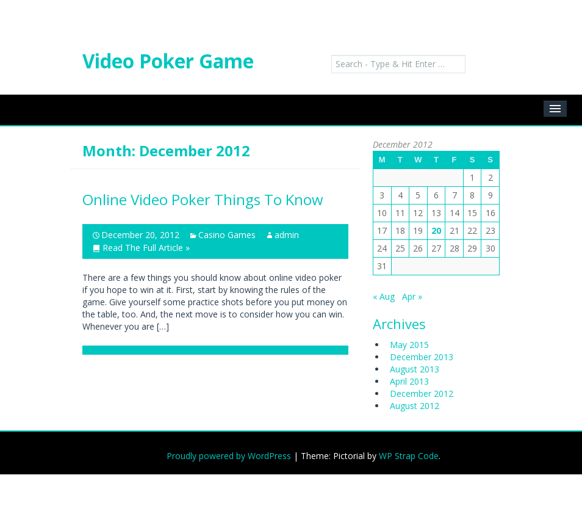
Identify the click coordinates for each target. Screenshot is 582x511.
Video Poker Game (168, 61)
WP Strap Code (409, 456)
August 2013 (414, 369)
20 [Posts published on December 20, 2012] (436, 230)
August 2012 (414, 405)
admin (287, 235)
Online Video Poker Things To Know (202, 199)
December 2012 (421, 393)
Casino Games (227, 235)
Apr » (412, 296)
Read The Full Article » (146, 247)
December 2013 (421, 357)
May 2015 (409, 344)
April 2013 (409, 381)
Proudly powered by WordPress (229, 456)
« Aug (384, 296)
